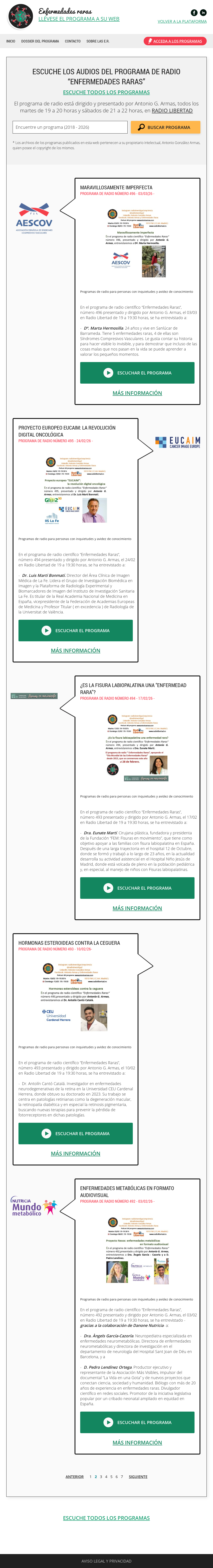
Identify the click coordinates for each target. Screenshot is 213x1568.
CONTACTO (73, 41)
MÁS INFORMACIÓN (137, 392)
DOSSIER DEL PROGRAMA (40, 41)
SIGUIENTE (138, 1476)
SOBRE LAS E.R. (98, 41)
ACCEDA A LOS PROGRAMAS (177, 41)
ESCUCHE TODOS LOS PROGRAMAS (106, 92)
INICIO (10, 41)
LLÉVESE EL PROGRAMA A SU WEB (79, 18)
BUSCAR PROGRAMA (169, 127)
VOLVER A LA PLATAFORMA (182, 21)
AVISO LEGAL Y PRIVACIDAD (106, 1561)
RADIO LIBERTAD (172, 110)
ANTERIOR (75, 1476)
